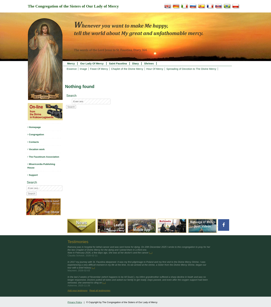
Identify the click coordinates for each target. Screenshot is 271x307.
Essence (72, 68)
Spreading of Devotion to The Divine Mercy (191, 68)
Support (32, 175)
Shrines (149, 63)
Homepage (34, 127)
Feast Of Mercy (99, 68)
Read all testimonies (99, 290)
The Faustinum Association (43, 156)
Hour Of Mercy (154, 68)
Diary (135, 63)
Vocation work (36, 149)
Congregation (35, 134)
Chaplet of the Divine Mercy (127, 68)
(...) (150, 252)
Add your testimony (77, 290)
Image (83, 68)
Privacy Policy (75, 302)
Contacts (33, 142)
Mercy (71, 63)
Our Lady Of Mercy (92, 63)
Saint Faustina (118, 63)
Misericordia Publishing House (41, 166)
